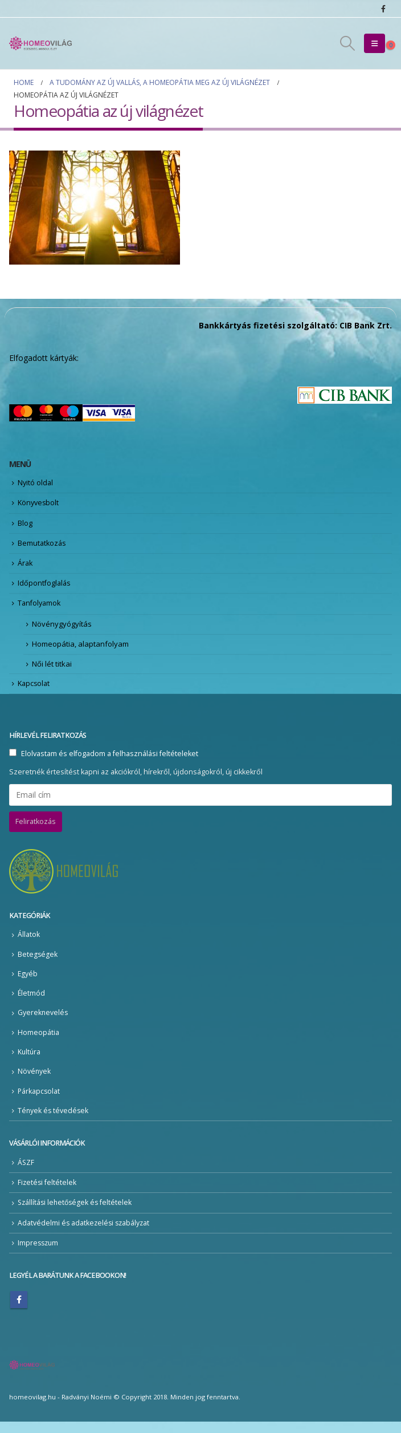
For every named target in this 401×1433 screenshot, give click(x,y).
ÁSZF (26, 1173)
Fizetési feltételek (47, 1193)
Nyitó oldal (36, 483)
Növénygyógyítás (62, 630)
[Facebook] (383, 9)
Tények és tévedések (54, 1121)
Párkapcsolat (39, 1101)
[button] (348, 43)
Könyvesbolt (39, 504)
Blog (25, 524)
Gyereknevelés (43, 1022)
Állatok (29, 943)
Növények (34, 1081)
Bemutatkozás (43, 546)
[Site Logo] (40, 43)
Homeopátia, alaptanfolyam (80, 651)
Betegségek (38, 963)
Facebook (18, 1311)
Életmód (32, 1002)
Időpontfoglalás (45, 587)
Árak (26, 566)
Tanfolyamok (40, 608)
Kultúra (30, 1061)
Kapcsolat (35, 691)
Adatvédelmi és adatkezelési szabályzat (85, 1234)
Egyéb (28, 983)
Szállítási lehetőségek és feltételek (77, 1214)
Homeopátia (38, 1042)
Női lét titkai (52, 672)
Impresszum (39, 1254)
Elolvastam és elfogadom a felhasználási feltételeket (109, 762)
